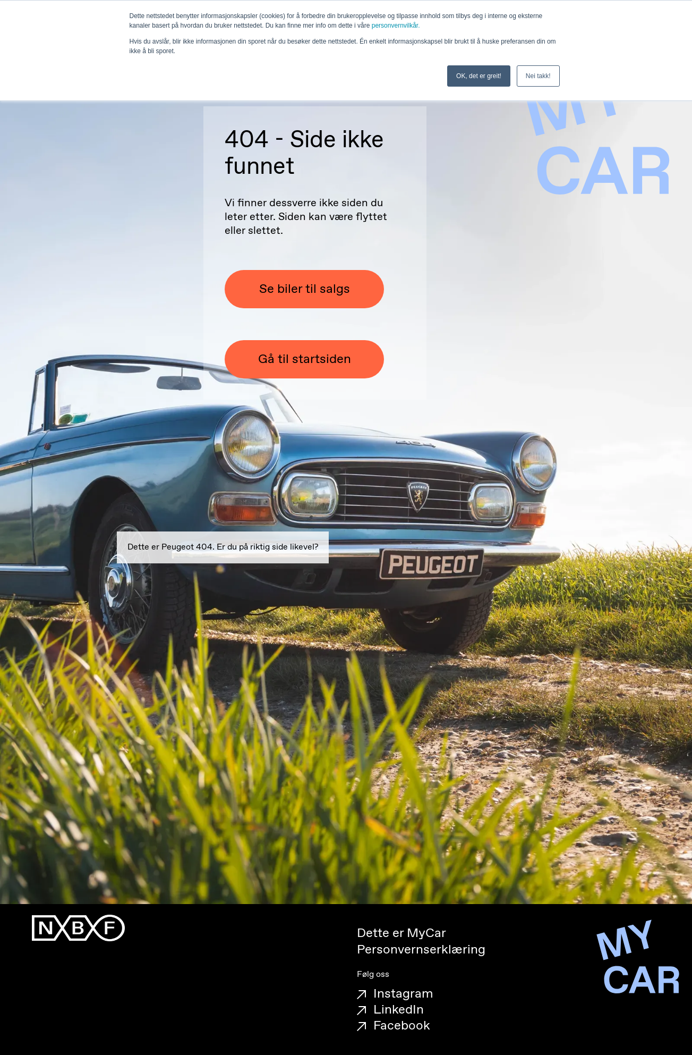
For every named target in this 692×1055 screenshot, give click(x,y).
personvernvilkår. (396, 25)
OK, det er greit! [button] (478, 76)
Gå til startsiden (304, 359)
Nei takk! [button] (538, 76)
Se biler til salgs (304, 289)
